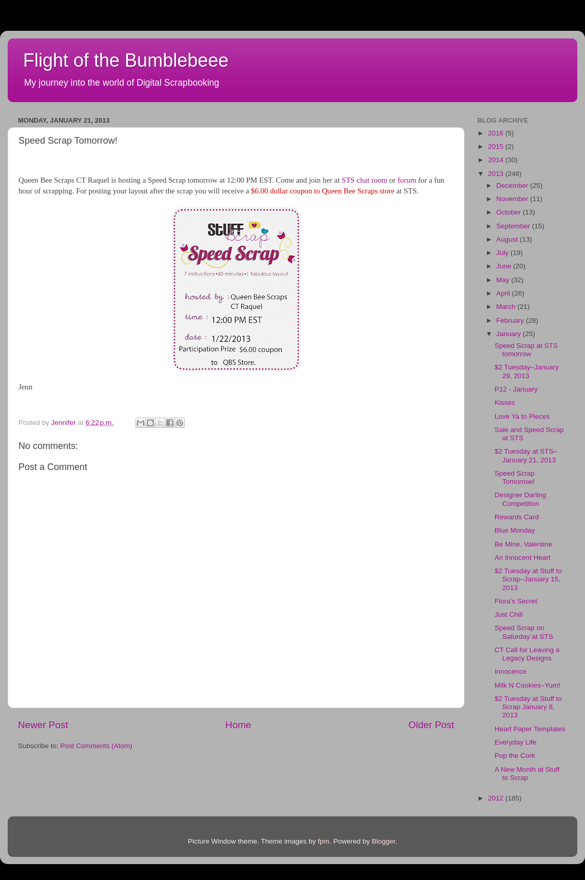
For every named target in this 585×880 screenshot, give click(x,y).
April (504, 293)
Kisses (505, 402)
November (513, 199)
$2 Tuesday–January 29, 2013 (527, 371)
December (513, 185)
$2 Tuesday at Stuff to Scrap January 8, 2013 (528, 707)
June (504, 266)
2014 (496, 160)
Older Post (431, 724)
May (503, 280)
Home (238, 724)
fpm (323, 841)
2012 (496, 798)
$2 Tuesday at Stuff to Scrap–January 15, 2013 (528, 579)
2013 (496, 174)
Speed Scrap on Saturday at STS (524, 632)
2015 (496, 146)
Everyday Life (516, 742)
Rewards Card (517, 517)
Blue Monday (515, 530)
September (514, 226)
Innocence (510, 671)
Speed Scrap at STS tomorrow (526, 350)
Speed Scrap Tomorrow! (515, 477)
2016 (496, 133)
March (506, 306)
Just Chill (509, 614)
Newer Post (43, 724)
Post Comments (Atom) (96, 746)
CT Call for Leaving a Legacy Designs (527, 654)
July (503, 253)
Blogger (383, 841)
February (511, 320)
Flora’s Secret (516, 601)
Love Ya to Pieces (522, 416)
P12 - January (516, 389)
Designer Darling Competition (521, 499)
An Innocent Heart (523, 557)
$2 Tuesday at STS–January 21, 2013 (526, 455)
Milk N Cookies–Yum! (527, 685)
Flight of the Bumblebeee (125, 60)
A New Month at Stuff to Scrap (527, 773)
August (508, 239)
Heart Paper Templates (530, 729)
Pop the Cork (515, 755)
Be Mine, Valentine (523, 544)
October (509, 212)
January (509, 334)
